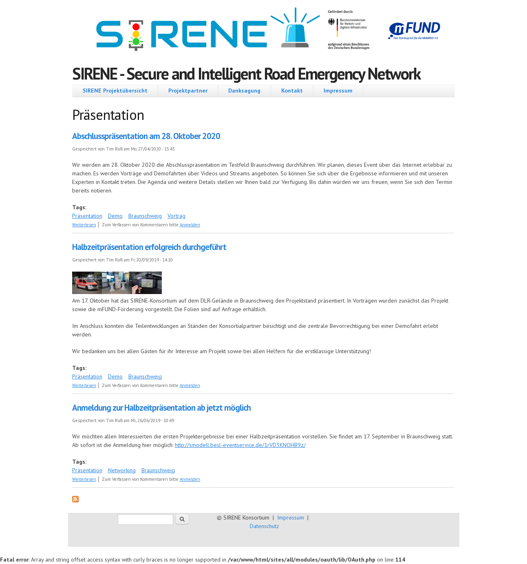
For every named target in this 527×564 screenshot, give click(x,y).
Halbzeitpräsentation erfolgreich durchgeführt (149, 246)
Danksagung (244, 90)
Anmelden (190, 225)
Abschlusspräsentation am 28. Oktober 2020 (146, 136)
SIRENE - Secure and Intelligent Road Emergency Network (246, 73)
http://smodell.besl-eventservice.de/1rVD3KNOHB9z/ (240, 445)
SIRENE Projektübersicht (115, 90)
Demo (115, 215)
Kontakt (292, 90)
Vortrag (176, 215)
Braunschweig (145, 215)
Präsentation (87, 215)
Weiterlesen (84, 225)
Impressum (338, 90)
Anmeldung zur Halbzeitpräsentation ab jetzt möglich (161, 407)
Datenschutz (264, 526)
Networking (122, 470)
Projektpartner (187, 90)
